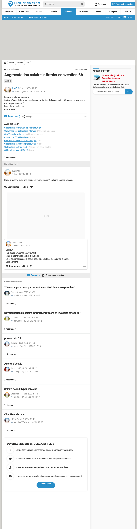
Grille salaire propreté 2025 (16, 150)
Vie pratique (83, 11)
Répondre (35, 275)
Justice (98, 11)
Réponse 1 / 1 (11, 164)
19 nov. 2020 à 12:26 (35, 91)
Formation (43, 17)
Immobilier (9, 11)
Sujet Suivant (80, 69)
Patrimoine (23, 11)
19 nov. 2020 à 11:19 (21, 174)
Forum (128, 11)
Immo (118, 17)
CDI (27, 63)
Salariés (68, 11)
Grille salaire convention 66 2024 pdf (20, 140)
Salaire (8, 81)
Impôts (39, 11)
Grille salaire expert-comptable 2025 (20, 144)
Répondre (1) (14, 116)
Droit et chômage (17, 17)
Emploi (127, 17)
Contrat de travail (32, 17)
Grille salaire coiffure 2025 (15, 147)
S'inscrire (46, 483)
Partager (27, 116)
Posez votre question (54, 275)
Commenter (14, 266)
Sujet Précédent (13, 69)
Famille (54, 11)
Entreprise (113, 11)
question (123, 4)
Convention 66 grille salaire (16, 137)
